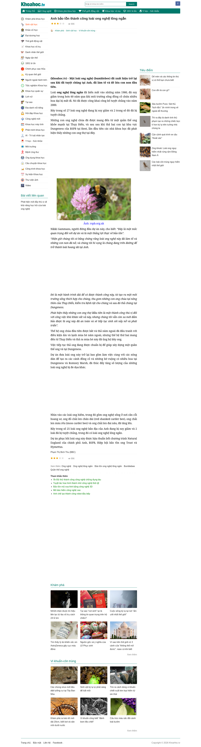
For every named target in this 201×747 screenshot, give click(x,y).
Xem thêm (132, 654)
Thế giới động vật (89, 11)
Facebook (57, 742)
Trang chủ (28, 10)
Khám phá (59, 31)
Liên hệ (47, 742)
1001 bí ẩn (129, 11)
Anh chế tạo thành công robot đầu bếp (71, 493)
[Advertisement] (94, 54)
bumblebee (129, 466)
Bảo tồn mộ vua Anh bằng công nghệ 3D (73, 486)
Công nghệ (44, 11)
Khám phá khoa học (65, 11)
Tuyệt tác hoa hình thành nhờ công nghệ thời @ (76, 483)
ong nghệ (66, 466)
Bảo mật (37, 742)
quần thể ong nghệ (60, 469)
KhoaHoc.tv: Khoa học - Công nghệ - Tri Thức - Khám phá (36, 4)
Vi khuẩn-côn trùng (87, 31)
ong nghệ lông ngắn (83, 466)
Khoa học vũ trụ (111, 11)
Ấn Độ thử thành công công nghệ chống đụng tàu (77, 479)
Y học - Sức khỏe (149, 11)
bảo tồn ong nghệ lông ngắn (108, 466)
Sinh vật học (71, 31)
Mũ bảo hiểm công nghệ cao (67, 490)
